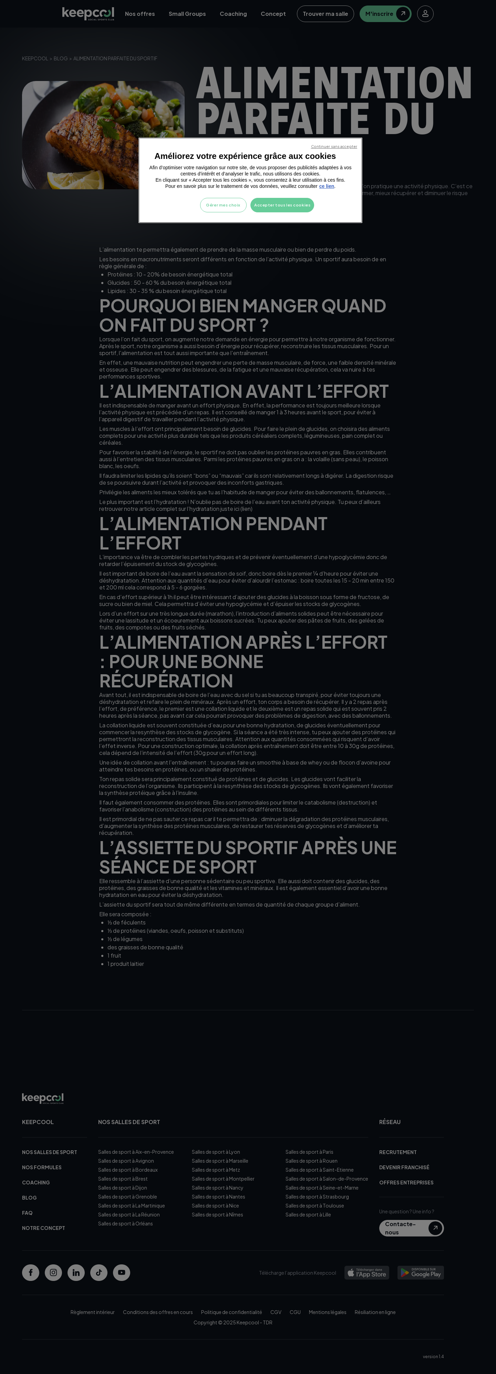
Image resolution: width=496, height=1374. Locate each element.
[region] (250, 180)
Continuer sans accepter (334, 146)
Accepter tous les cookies (282, 205)
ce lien (326, 186)
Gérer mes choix (223, 205)
